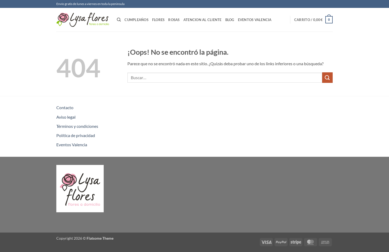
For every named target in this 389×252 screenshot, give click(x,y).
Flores (158, 20)
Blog (229, 20)
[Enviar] (327, 77)
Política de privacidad (75, 135)
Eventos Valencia (255, 20)
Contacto (64, 107)
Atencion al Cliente (202, 20)
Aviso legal (66, 116)
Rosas (173, 20)
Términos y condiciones (77, 126)
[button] (313, 19)
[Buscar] (119, 20)
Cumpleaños (136, 20)
